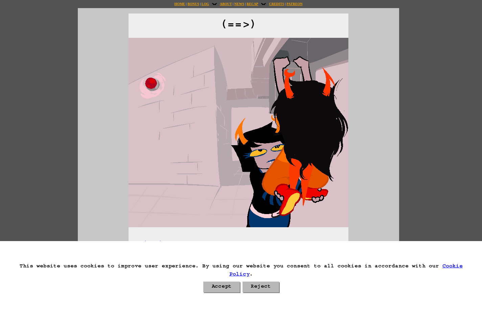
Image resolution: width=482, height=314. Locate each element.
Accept (221, 287)
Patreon (294, 4)
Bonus (193, 4)
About (226, 4)
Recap (252, 4)
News (239, 4)
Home (180, 4)
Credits (276, 4)
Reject (261, 287)
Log (205, 4)
